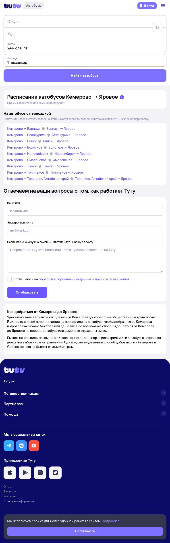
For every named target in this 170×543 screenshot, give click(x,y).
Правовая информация (19, 501)
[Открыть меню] (163, 6)
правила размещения (112, 279)
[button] (9, 445)
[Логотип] (12, 6)
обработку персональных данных (65, 279)
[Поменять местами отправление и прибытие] (157, 27)
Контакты (10, 496)
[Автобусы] (33, 5)
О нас (7, 486)
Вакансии (10, 491)
